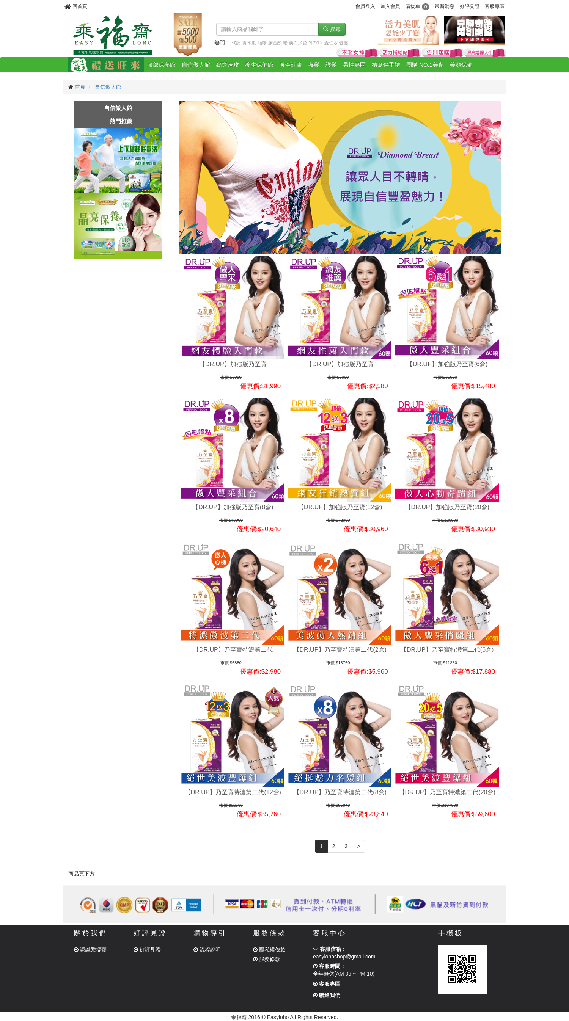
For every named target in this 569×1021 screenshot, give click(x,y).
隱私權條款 (269, 950)
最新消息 (444, 6)
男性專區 (354, 64)
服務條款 (266, 959)
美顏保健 (461, 64)
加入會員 (390, 6)
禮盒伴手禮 (386, 64)
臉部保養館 (161, 64)
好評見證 (469, 6)
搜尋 (332, 29)
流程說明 (207, 950)
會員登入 (365, 6)
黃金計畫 (291, 64)
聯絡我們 (326, 995)
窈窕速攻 (227, 64)
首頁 (80, 87)
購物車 (417, 6)
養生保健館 (259, 64)
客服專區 (495, 6)
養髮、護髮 (322, 64)
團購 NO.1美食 (425, 64)
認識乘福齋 (90, 950)
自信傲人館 (196, 64)
